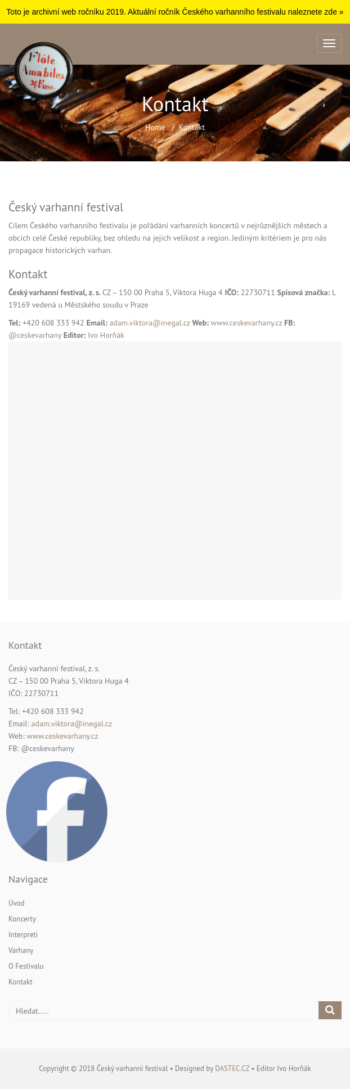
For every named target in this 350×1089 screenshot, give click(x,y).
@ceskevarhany (36, 335)
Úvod (16, 903)
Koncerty (22, 919)
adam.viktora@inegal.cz (149, 323)
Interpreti (23, 934)
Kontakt (20, 982)
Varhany (20, 950)
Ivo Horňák (106, 335)
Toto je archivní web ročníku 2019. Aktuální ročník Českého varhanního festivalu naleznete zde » (174, 11)
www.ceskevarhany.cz (246, 323)
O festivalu (26, 966)
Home (155, 127)
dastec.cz (232, 1068)
